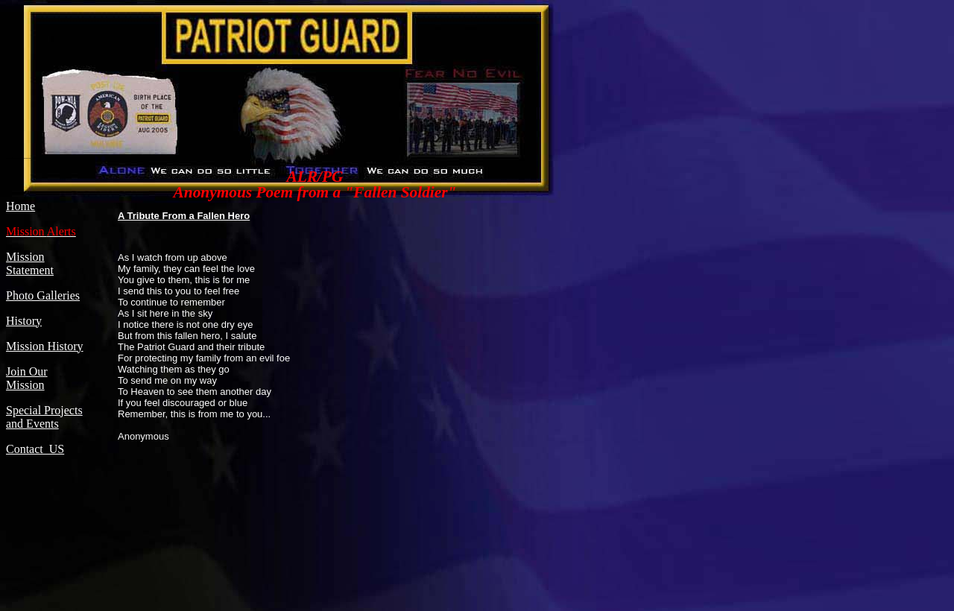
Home (20, 206)
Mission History (44, 346)
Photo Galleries (43, 295)
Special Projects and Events (44, 417)
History (24, 320)
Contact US (35, 449)
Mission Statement (30, 263)
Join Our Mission (27, 378)
